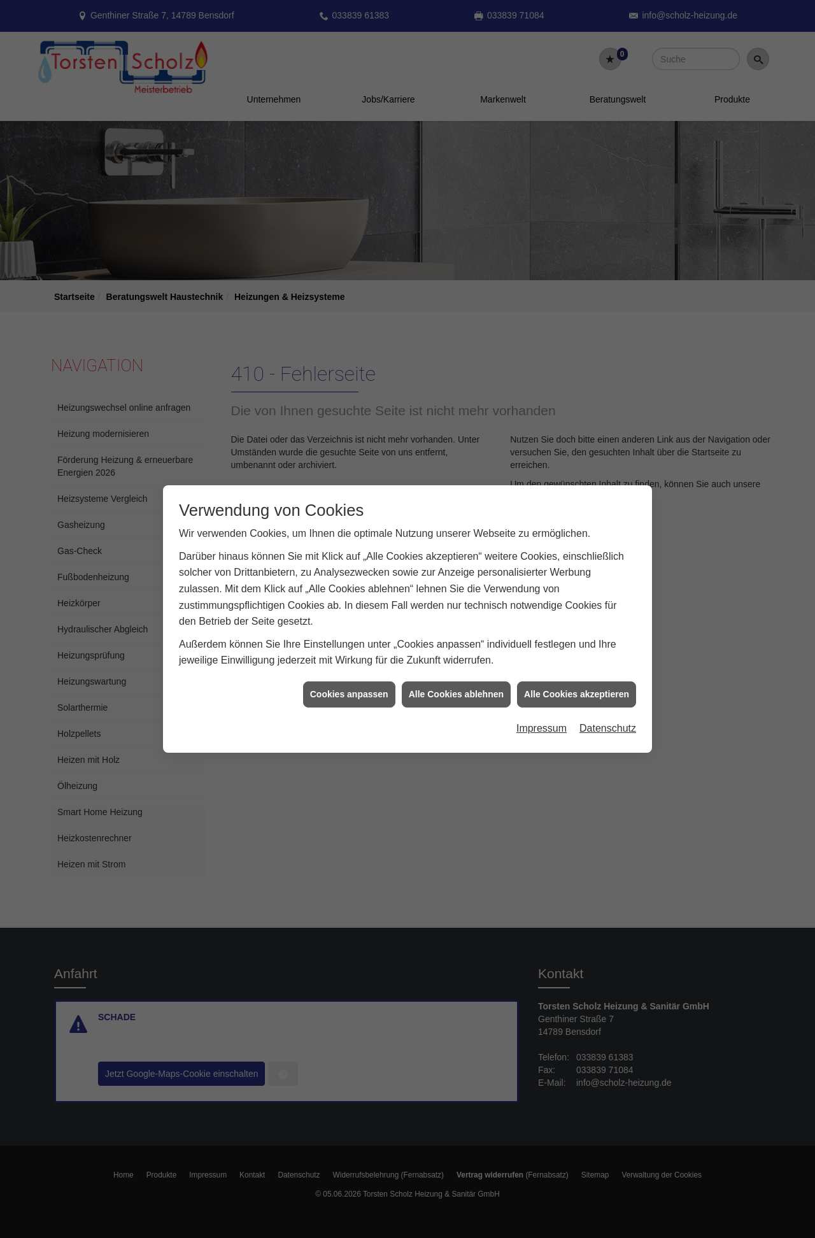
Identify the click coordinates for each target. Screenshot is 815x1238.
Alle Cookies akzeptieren (576, 679)
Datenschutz (607, 713)
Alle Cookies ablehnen (456, 679)
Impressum (541, 713)
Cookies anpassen (349, 679)
